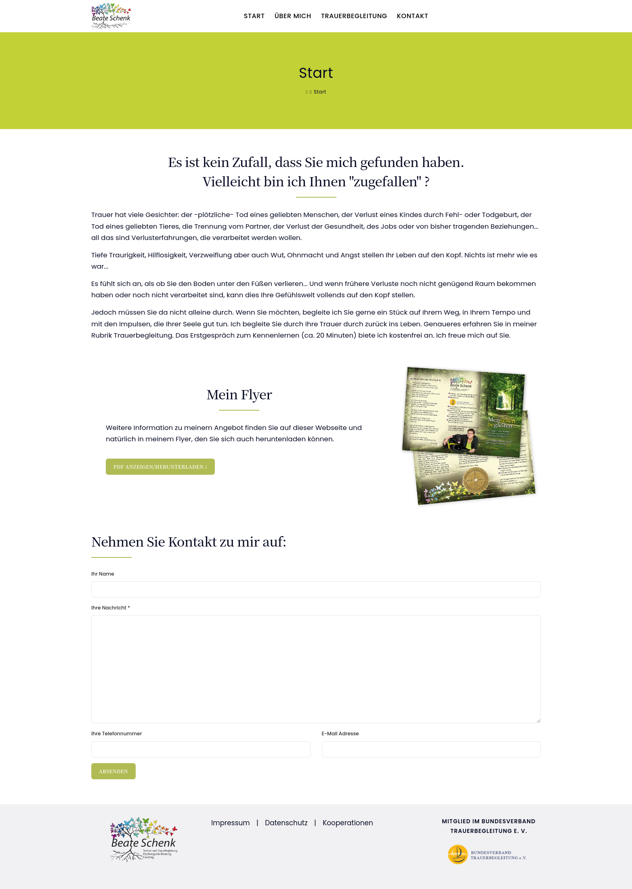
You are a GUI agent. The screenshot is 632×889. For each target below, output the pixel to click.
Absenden (113, 771)
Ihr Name (102, 573)
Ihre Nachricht (110, 607)
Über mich (293, 16)
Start (254, 16)
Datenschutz (286, 823)
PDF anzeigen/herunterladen (160, 466)
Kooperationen (348, 823)
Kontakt (412, 16)
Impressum (230, 823)
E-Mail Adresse (340, 733)
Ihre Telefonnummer (116, 733)
